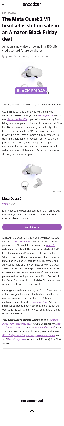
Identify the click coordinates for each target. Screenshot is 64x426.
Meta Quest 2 (11, 198)
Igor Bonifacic (11, 56)
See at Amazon (32, 227)
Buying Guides (9, 13)
